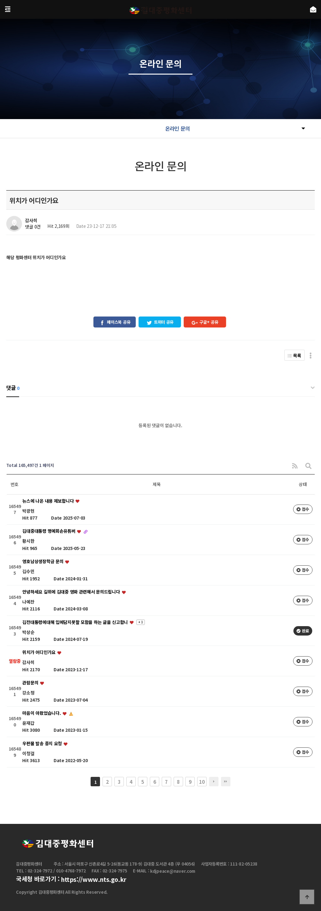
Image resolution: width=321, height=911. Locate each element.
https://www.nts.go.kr (93, 879)
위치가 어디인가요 (39, 652)
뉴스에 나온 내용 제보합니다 (48, 501)
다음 (213, 781)
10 (201, 781)
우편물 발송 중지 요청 (42, 743)
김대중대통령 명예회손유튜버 (49, 531)
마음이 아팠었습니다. (42, 713)
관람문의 (30, 683)
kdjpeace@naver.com (172, 871)
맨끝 (225, 781)
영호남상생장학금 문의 (43, 561)
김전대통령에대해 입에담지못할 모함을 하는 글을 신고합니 (75, 622)
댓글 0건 (33, 227)
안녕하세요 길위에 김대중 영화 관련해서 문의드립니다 (71, 592)
